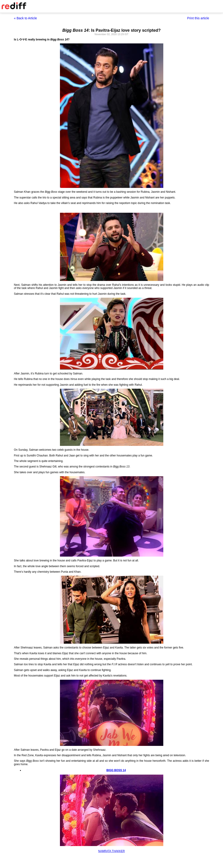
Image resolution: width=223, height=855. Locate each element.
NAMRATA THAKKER (111, 851)
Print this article (198, 18)
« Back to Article (25, 18)
